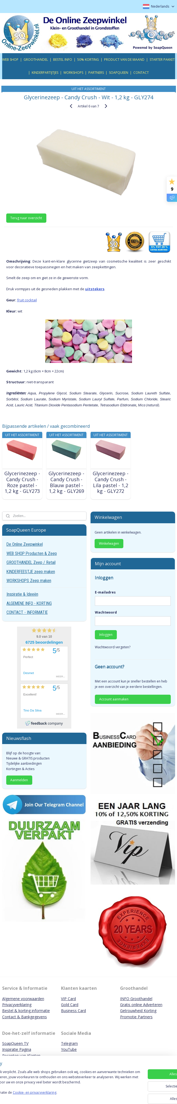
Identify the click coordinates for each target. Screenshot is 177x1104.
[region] (53, 1077)
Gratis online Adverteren (141, 1004)
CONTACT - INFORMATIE (27, 612)
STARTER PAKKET (162, 59)
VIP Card (68, 998)
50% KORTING (88, 59)
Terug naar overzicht (26, 218)
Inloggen (105, 634)
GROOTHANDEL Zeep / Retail (31, 562)
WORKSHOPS (73, 72)
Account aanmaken (113, 699)
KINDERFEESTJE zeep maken (31, 571)
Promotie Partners (136, 1016)
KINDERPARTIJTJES (45, 72)
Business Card (73, 1010)
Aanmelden (19, 780)
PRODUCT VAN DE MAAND (124, 59)
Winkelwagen (109, 543)
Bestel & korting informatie (26, 1010)
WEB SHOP (10, 59)
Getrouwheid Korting (138, 1010)
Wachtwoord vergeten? (112, 647)
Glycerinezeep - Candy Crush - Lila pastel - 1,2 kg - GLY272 (110, 482)
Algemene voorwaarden (23, 998)
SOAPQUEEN (118, 72)
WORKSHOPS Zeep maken (29, 580)
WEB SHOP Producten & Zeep (32, 553)
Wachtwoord (106, 612)
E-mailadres (105, 592)
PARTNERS (96, 72)
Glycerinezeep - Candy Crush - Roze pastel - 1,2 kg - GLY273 (22, 482)
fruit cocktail (27, 300)
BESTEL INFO (62, 59)
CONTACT (141, 72)
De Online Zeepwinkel (25, 544)
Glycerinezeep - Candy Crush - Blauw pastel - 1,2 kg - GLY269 (66, 482)
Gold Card (69, 1004)
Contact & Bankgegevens (24, 1016)
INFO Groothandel (136, 998)
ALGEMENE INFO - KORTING (29, 603)
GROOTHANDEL (36, 59)
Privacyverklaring (16, 1004)
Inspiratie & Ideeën (22, 594)
